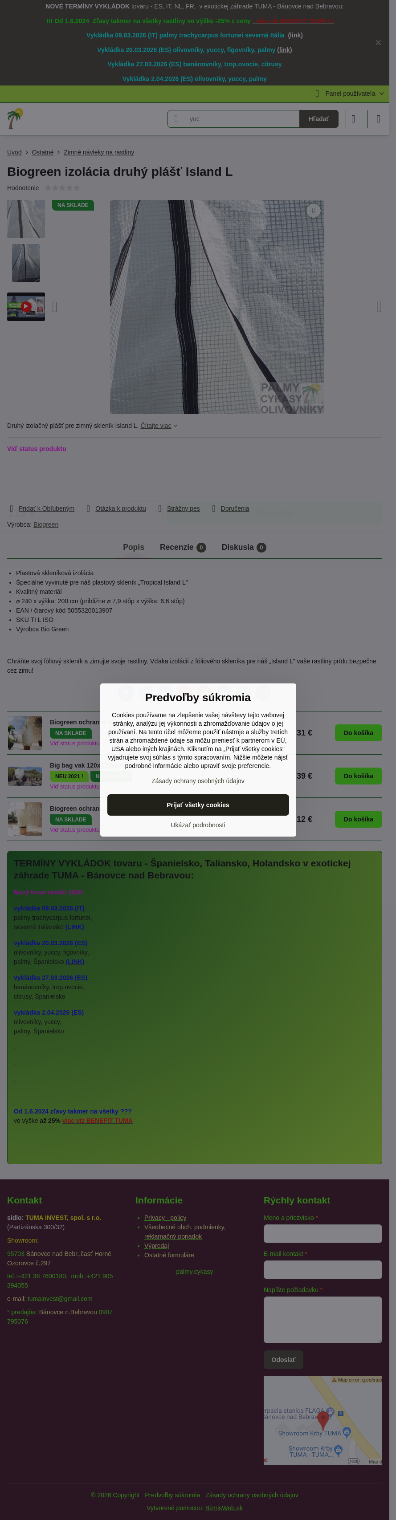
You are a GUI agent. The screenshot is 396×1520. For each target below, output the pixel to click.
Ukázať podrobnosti (198, 825)
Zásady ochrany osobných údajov (198, 780)
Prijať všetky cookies (198, 805)
